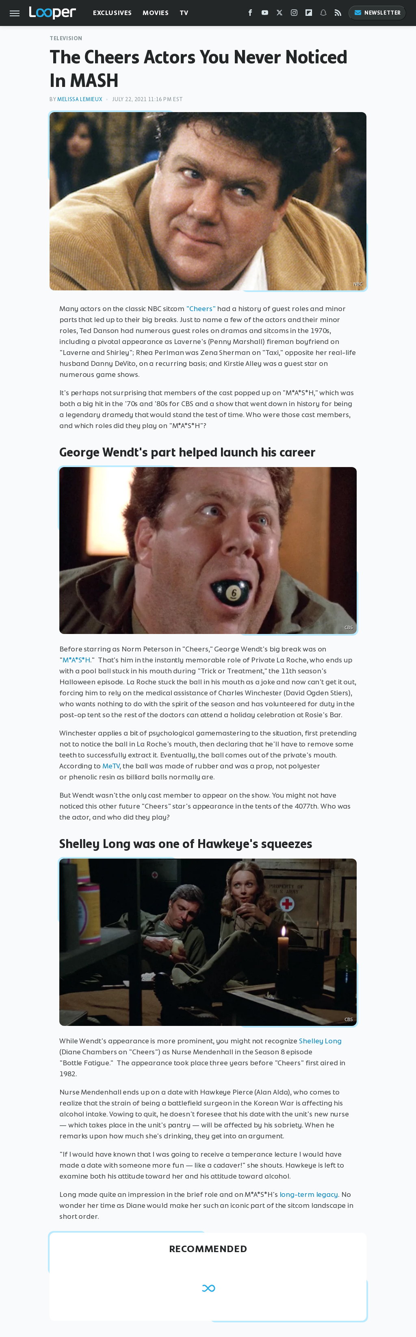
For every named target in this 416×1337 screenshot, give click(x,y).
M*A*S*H (76, 660)
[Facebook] (250, 14)
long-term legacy (309, 1194)
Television (66, 38)
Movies (156, 13)
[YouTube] (265, 14)
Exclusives (112, 13)
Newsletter (377, 12)
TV (184, 13)
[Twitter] (279, 14)
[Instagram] (294, 14)
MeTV (111, 766)
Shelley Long (320, 1041)
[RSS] (338, 14)
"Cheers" (200, 309)
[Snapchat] (323, 14)
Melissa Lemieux (79, 99)
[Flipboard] (309, 14)
